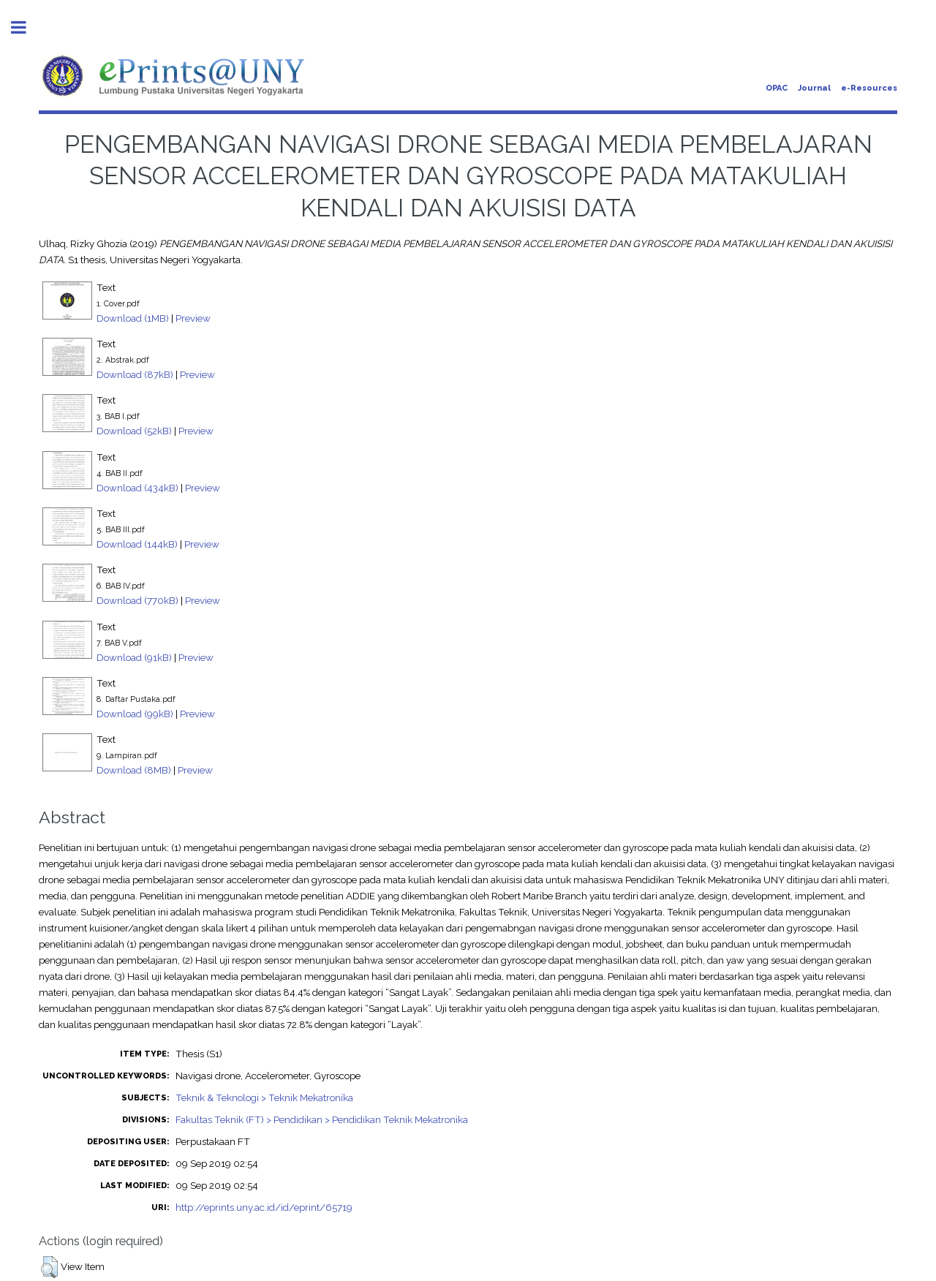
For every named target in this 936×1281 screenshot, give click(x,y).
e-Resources (869, 88)
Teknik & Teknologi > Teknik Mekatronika (264, 1097)
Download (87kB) (135, 374)
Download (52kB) (134, 431)
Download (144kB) (137, 544)
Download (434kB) (137, 488)
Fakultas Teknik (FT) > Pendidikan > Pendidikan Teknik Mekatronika (322, 1119)
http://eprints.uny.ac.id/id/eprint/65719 (264, 1207)
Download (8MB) (134, 770)
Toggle (26, 27)
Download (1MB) (133, 318)
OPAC (777, 88)
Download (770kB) (137, 600)
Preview (193, 318)
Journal (814, 88)
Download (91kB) (134, 657)
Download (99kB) (135, 713)
